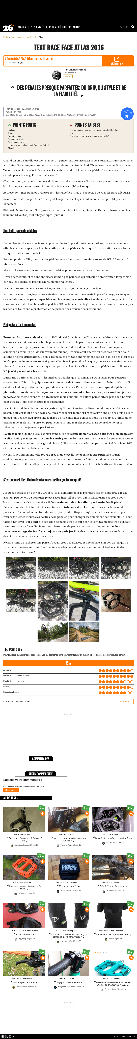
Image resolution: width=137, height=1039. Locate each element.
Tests (13, 37)
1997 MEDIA (8, 1036)
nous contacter (128, 1036)
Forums (51, 27)
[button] (127, 27)
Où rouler (64, 27)
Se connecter (11, 790)
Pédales (21, 37)
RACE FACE (32, 37)
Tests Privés (36, 27)
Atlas (41, 37)
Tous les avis (125, 701)
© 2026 (115, 1036)
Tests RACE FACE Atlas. (20, 59)
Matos (22, 27)
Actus (76, 27)
